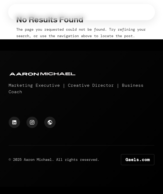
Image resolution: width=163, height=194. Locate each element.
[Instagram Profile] (32, 122)
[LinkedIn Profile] (14, 122)
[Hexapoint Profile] (50, 122)
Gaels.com (137, 159)
